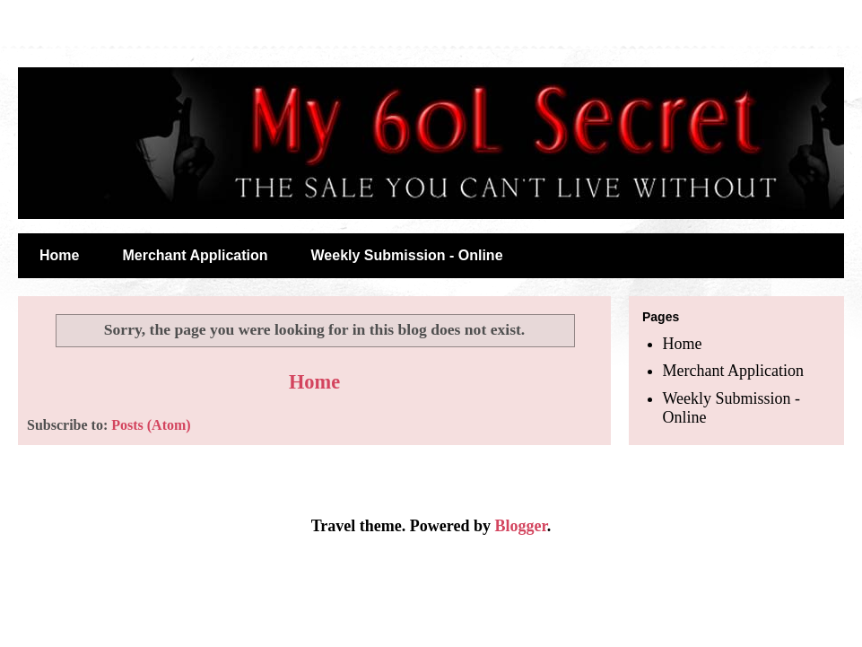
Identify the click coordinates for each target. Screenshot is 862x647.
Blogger (520, 526)
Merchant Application (194, 255)
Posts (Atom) (150, 425)
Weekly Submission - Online (407, 255)
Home (59, 255)
